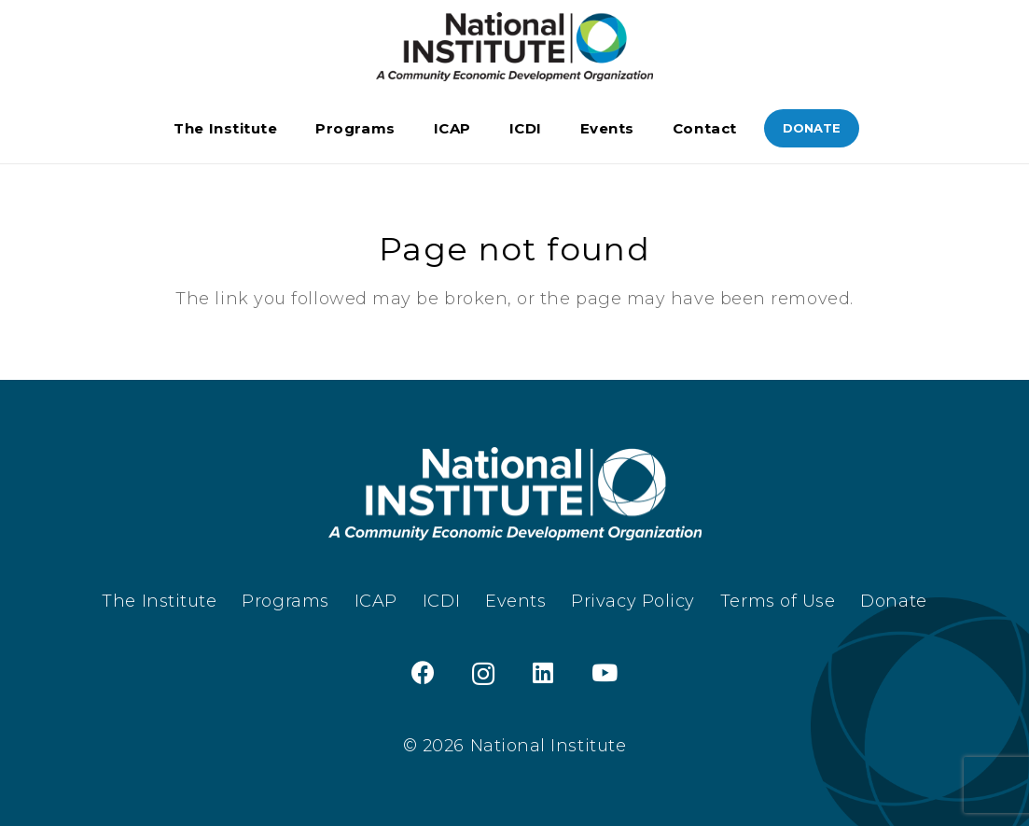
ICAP (376, 601)
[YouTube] (605, 672)
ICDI (441, 601)
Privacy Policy (633, 601)
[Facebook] (423, 672)
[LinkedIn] (543, 672)
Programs (285, 601)
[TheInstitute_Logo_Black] (514, 47)
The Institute (159, 601)
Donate (893, 601)
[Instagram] (483, 674)
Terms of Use (777, 601)
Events (515, 601)
